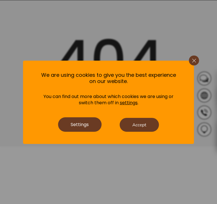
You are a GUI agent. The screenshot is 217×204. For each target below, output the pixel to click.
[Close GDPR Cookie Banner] (194, 61)
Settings (80, 125)
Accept (139, 125)
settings (129, 103)
